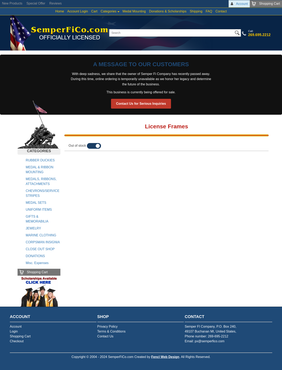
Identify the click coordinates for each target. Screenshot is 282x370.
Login (14, 331)
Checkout (17, 341)
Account (16, 326)
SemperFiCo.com (120, 357)
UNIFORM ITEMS (39, 209)
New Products (12, 3)
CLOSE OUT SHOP (40, 249)
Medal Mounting (134, 11)
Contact (221, 11)
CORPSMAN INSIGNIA (43, 242)
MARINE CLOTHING (41, 235)
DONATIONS (35, 256)
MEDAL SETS (36, 202)
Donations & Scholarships (167, 11)
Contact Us (105, 336)
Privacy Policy (107, 326)
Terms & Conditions (111, 331)
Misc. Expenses (37, 263)
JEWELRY (33, 228)
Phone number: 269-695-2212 (206, 336)
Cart (94, 11)
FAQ (209, 11)
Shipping (196, 11)
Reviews (55, 3)
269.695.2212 (259, 35)
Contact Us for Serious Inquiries (141, 103)
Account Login (77, 11)
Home (59, 11)
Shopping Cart (20, 336)
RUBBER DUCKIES (40, 160)
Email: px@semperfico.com (204, 341)
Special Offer (36, 3)
